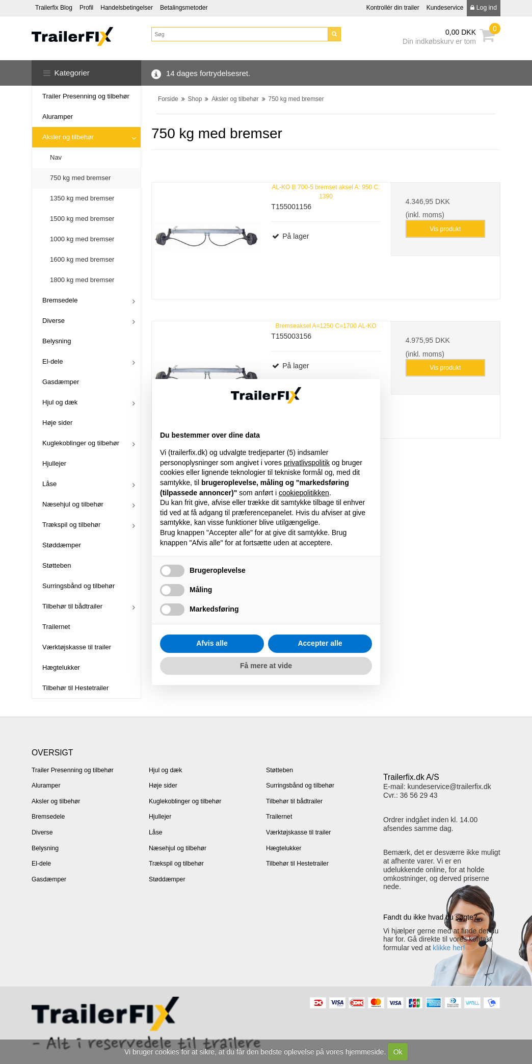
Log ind (483, 7)
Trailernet (56, 626)
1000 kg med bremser (82, 239)
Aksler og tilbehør (68, 137)
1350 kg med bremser (82, 198)
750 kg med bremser (80, 178)
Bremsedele (59, 300)
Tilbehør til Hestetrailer (75, 688)
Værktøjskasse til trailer (76, 647)
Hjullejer (54, 463)
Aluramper (57, 116)
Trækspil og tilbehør (71, 524)
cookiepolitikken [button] (304, 493)
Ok (398, 1052)
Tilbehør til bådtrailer (72, 606)
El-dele (52, 361)
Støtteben (56, 565)
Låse (49, 484)
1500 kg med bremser (82, 218)
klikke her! (449, 948)
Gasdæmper (60, 382)
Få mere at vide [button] (266, 666)
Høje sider (57, 422)
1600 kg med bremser (82, 259)
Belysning (56, 341)
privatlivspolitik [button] (307, 463)
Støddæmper (61, 545)
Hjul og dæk (59, 402)
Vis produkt (445, 229)
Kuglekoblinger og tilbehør (80, 443)
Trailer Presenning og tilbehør (85, 96)
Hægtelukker (61, 667)
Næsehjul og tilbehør (72, 504)
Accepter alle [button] (320, 643)
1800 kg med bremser (82, 280)
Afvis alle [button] (211, 643)
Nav (56, 157)
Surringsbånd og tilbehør (78, 586)
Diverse (53, 320)
